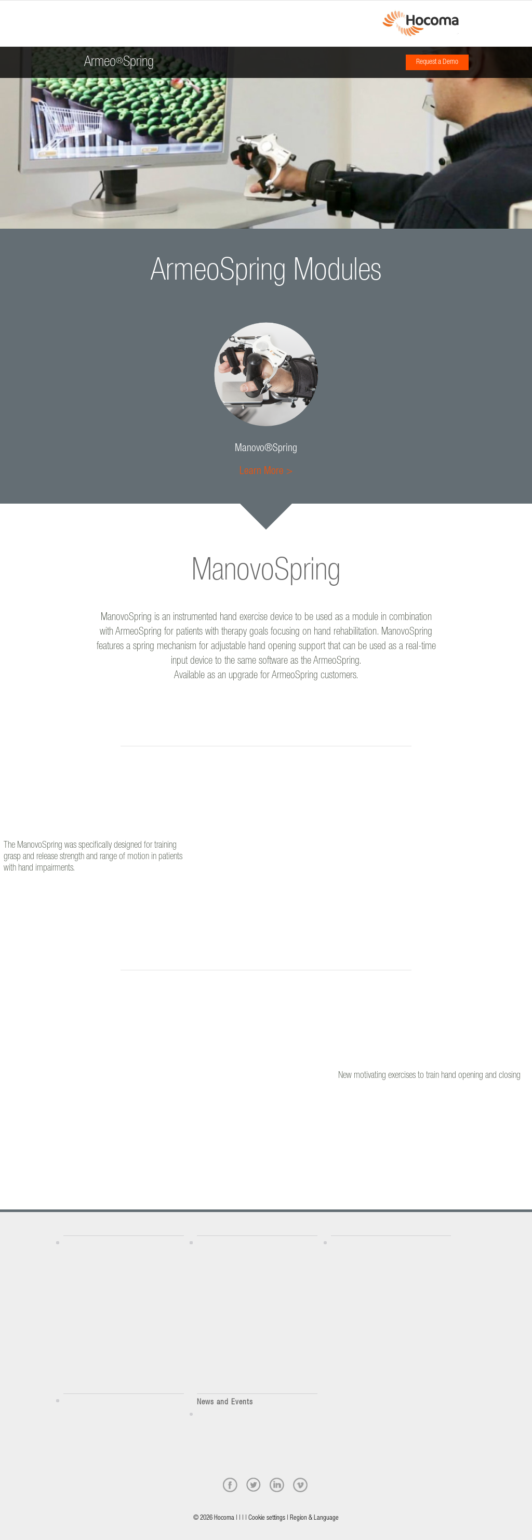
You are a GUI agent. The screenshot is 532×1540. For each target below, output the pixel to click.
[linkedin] (277, 1485)
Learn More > (266, 472)
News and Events (225, 1402)
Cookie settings (266, 1518)
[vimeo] (300, 1485)
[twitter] (253, 1485)
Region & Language (314, 1518)
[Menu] (66, 14)
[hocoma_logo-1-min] (421, 23)
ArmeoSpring (119, 59)
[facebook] (230, 1485)
